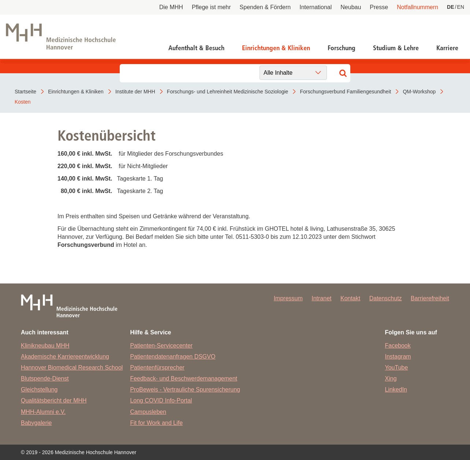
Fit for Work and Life (156, 423)
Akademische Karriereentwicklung (65, 356)
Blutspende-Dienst (45, 378)
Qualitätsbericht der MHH (54, 400)
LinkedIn (396, 389)
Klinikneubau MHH (45, 345)
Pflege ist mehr (211, 7)
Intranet (321, 298)
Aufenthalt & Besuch (196, 48)
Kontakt (350, 298)
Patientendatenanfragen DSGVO (172, 356)
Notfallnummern (417, 7)
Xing (391, 378)
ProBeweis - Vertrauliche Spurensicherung (185, 389)
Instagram (398, 356)
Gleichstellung (39, 389)
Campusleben (148, 412)
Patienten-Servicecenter (161, 345)
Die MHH (171, 7)
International (315, 7)
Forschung (341, 48)
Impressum (288, 298)
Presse (379, 7)
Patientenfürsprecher (157, 367)
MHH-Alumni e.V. (43, 412)
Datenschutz (385, 298)
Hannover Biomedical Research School (72, 367)
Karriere (447, 48)
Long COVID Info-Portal (161, 400)
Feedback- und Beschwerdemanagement (183, 378)
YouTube (396, 367)
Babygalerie (36, 423)
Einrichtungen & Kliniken (276, 48)
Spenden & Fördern (265, 7)
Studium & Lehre (396, 48)
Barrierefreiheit (430, 298)
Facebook (398, 345)
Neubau (350, 7)
